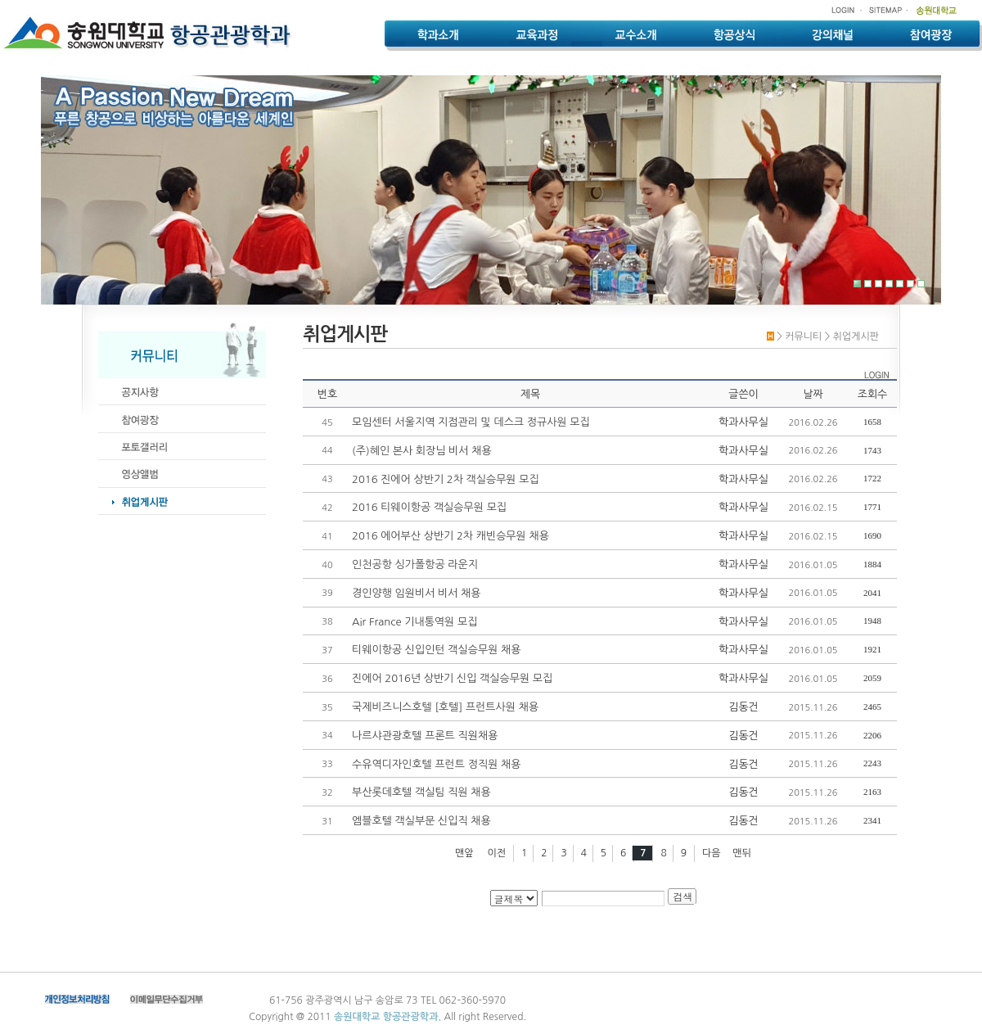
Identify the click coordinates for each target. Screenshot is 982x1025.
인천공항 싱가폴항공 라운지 (415, 564)
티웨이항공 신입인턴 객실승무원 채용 (436, 649)
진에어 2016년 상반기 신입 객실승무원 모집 (452, 678)
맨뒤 (741, 853)
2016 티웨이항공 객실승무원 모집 (429, 507)
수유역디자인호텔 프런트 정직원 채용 (436, 764)
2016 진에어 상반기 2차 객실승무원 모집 (445, 479)
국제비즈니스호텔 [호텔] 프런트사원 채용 (445, 707)
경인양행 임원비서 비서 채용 (416, 593)
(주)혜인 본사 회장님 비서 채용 (422, 450)
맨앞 (464, 853)
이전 (497, 853)
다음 (711, 853)
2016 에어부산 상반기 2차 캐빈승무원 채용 (450, 536)
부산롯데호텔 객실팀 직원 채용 (421, 792)
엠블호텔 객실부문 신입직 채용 (421, 820)
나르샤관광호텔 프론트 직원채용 (425, 735)
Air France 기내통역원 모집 (414, 621)
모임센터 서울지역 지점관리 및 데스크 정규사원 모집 (471, 422)
